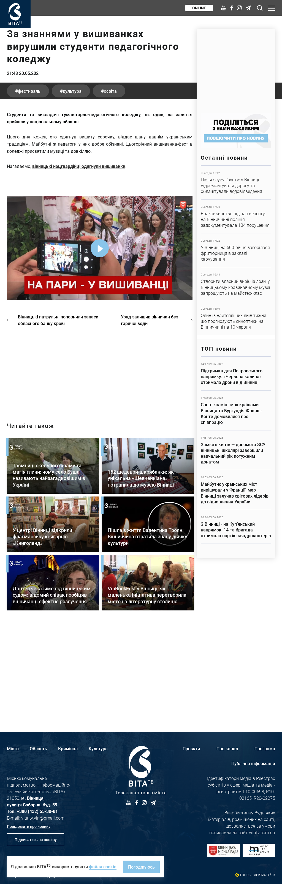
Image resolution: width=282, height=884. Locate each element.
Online (199, 7)
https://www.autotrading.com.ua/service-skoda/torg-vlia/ (236, 68)
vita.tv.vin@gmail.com (42, 818)
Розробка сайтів (264, 875)
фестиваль (29, 184)
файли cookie (102, 866)
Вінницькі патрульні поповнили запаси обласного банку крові (58, 412)
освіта (110, 184)
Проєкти (191, 748)
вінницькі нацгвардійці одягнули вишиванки (78, 259)
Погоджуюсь (141, 867)
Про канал (227, 748)
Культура (98, 748)
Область (38, 748)
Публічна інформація (253, 763)
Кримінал (68, 748)
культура (72, 184)
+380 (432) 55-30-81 (37, 811)
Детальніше (236, 182)
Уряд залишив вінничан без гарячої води (149, 412)
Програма (264, 748)
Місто (13, 748)
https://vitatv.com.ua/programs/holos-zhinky (99, 462)
